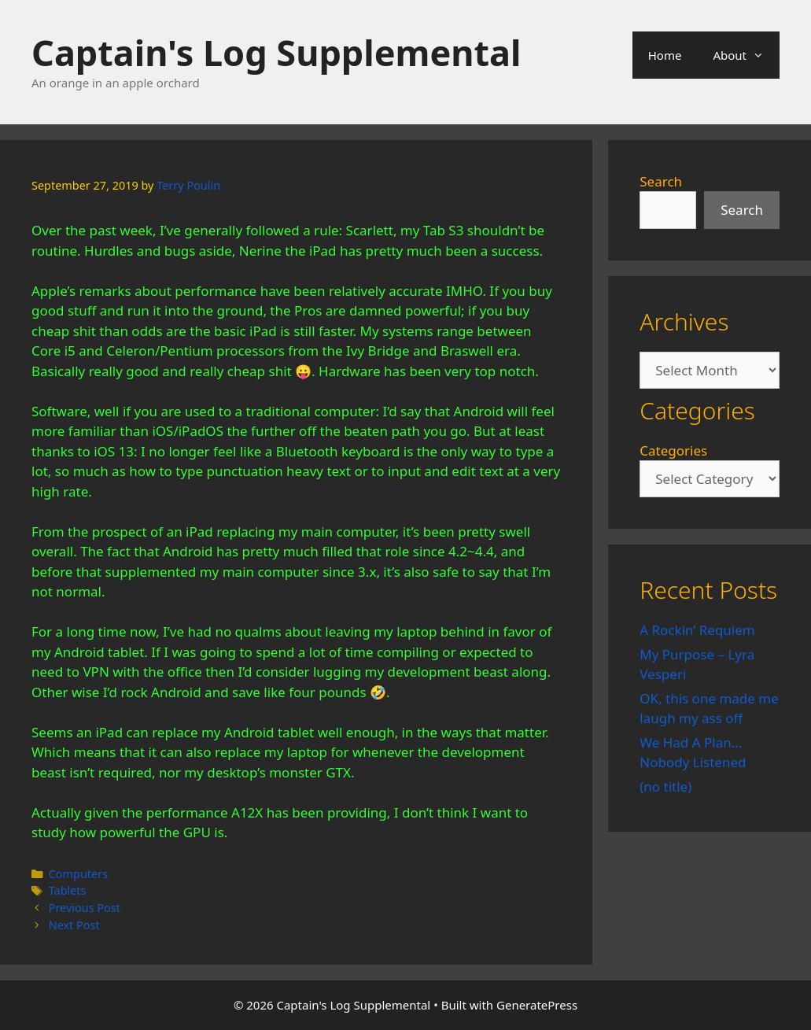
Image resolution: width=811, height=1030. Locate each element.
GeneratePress (536, 1005)
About (746, 55)
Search (661, 181)
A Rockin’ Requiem (697, 630)
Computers (78, 873)
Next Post (74, 924)
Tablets (68, 890)
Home (665, 55)
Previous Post (84, 907)
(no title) (665, 786)
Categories (673, 450)
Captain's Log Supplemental (276, 52)
